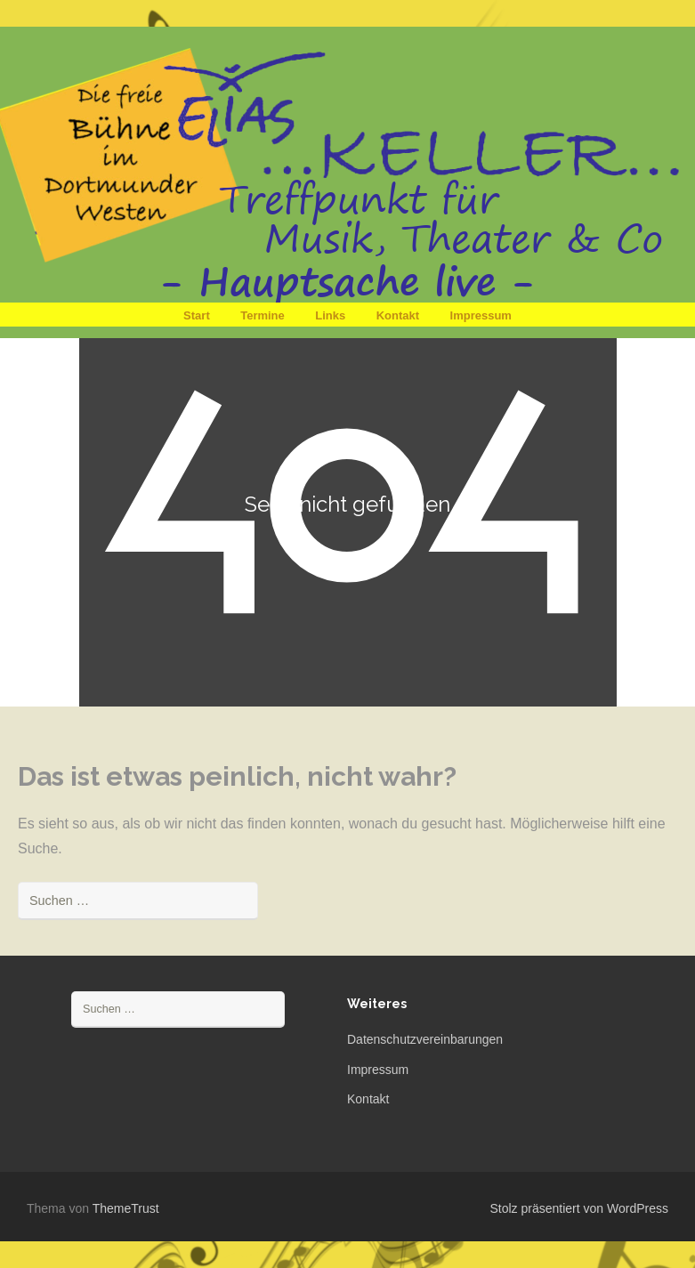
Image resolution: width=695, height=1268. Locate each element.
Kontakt (397, 315)
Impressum (481, 315)
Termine (262, 315)
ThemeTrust (126, 1208)
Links (330, 315)
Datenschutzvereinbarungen (425, 1039)
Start (196, 315)
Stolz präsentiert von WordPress (579, 1208)
